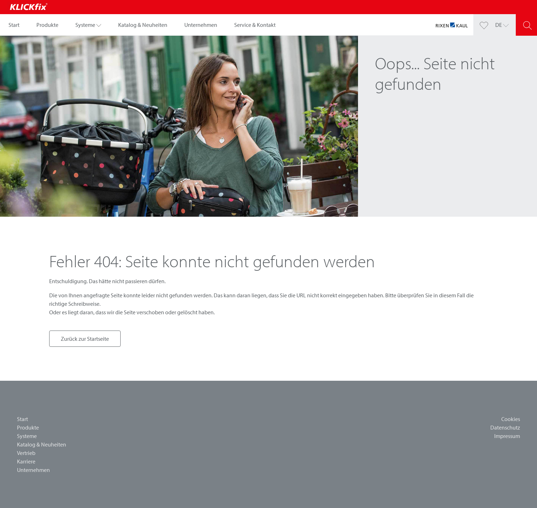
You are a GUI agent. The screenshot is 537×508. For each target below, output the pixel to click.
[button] (88, 24)
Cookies (510, 418)
